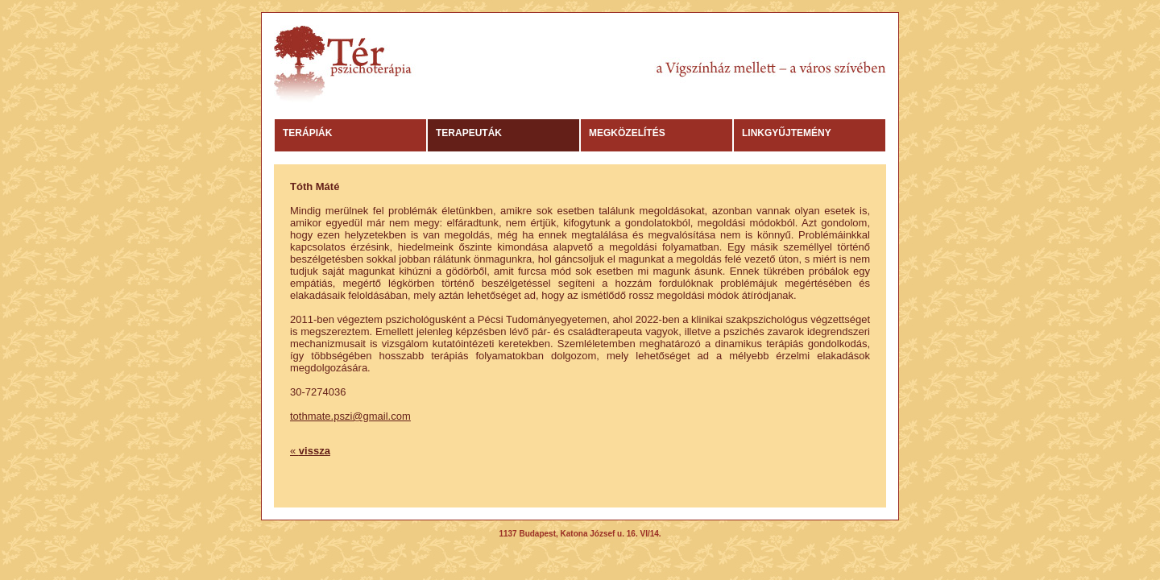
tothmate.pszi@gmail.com (350, 416)
